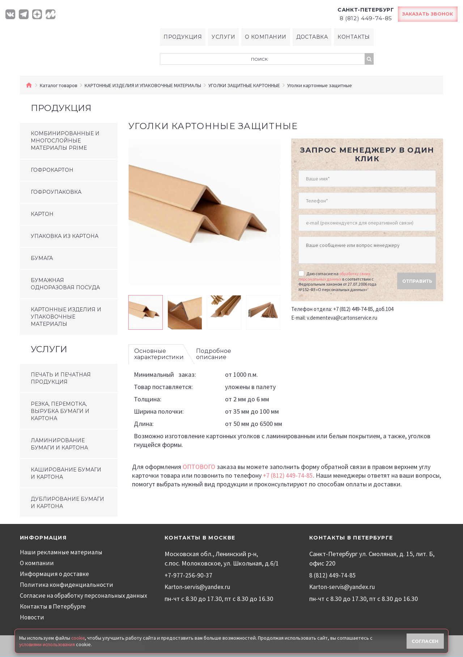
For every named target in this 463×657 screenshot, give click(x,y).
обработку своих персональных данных (334, 270)
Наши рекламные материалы (60, 552)
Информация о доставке (55, 574)
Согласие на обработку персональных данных (84, 596)
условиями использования (49, 643)
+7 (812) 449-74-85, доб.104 (363, 303)
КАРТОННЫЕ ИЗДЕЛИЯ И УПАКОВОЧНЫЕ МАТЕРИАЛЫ (143, 85)
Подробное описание (213, 354)
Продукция (181, 37)
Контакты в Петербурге (53, 606)
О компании (266, 37)
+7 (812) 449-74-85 (288, 476)
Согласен (425, 640)
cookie (78, 637)
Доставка (313, 37)
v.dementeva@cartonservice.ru (342, 311)
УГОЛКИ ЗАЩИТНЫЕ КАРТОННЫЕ (244, 85)
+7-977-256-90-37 (189, 575)
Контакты (355, 37)
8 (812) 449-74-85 (332, 575)
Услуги (222, 37)
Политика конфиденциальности (66, 585)
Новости (32, 617)
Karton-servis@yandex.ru (199, 587)
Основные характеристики (159, 354)
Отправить (417, 275)
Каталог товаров (58, 85)
